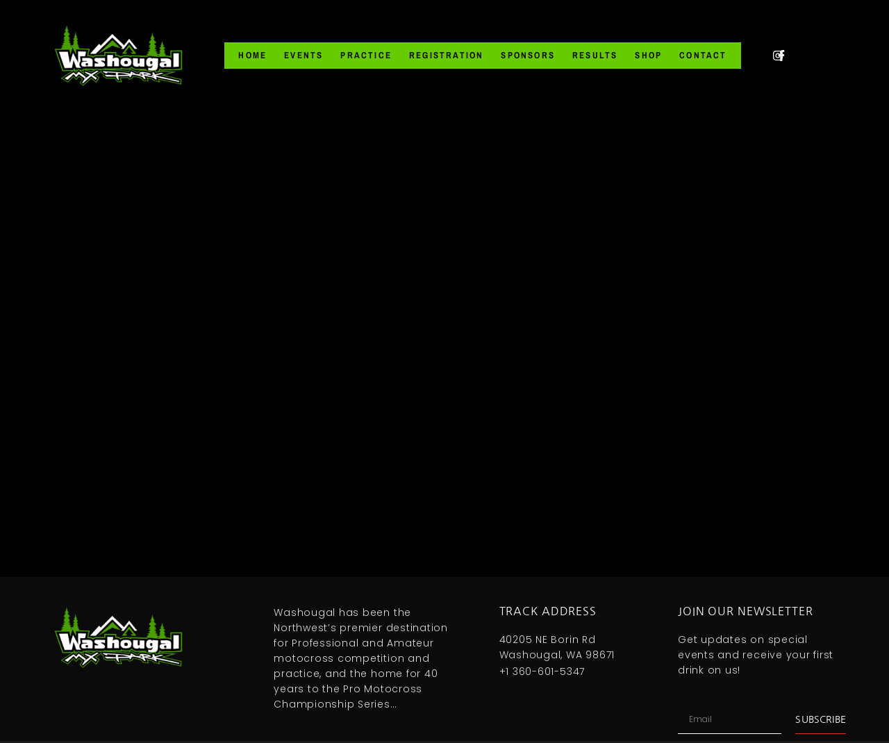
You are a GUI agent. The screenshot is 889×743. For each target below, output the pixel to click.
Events (303, 55)
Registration (446, 55)
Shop (648, 55)
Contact (702, 55)
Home (252, 55)
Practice (366, 55)
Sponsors (528, 55)
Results (594, 55)
